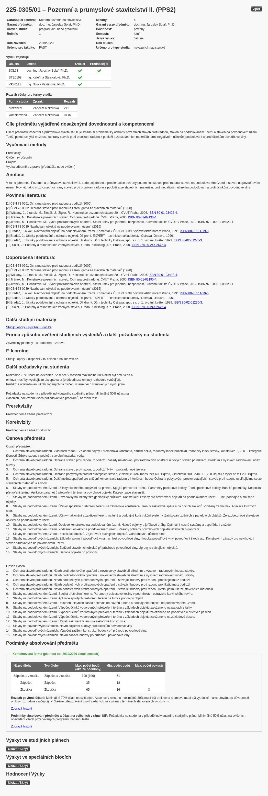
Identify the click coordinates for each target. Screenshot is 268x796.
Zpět (256, 9)
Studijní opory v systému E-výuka (28, 327)
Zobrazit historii (21, 708)
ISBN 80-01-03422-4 (163, 213)
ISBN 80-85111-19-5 (194, 231)
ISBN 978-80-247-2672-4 (148, 245)
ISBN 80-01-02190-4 (142, 217)
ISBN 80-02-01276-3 (188, 240)
